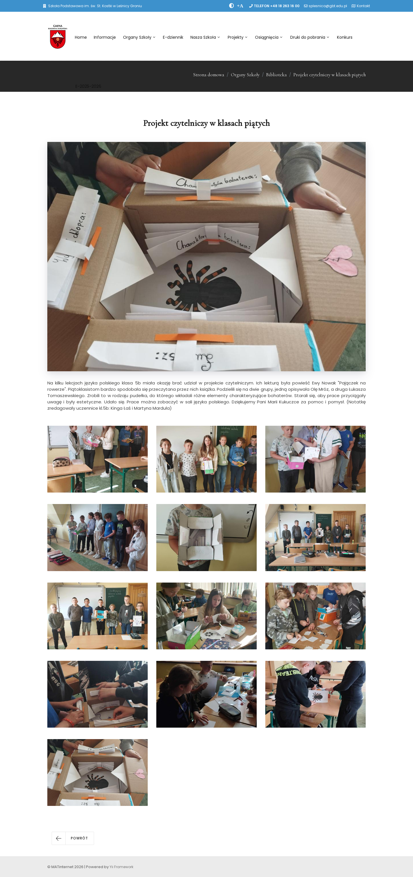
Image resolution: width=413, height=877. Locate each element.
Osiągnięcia (268, 37)
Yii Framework (121, 866)
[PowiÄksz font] (240, 5)
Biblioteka (276, 75)
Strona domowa (208, 75)
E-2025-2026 (88, 86)
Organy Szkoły (139, 37)
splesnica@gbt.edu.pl (328, 5)
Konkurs (344, 37)
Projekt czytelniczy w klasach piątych (329, 75)
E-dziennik (173, 37)
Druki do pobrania (309, 37)
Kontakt (363, 5)
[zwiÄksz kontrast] (231, 5)
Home (81, 37)
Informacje (105, 37)
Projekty (237, 37)
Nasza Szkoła (205, 37)
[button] (73, 838)
